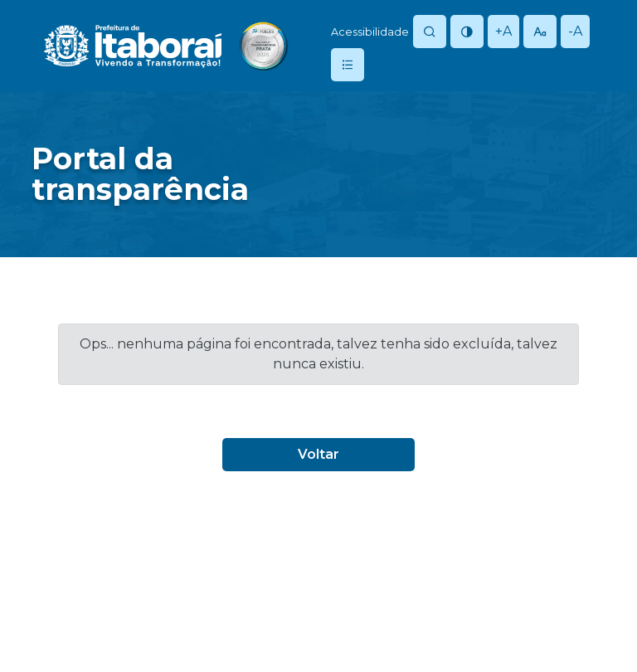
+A (503, 31)
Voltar (318, 454)
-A (575, 31)
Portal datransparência (140, 174)
